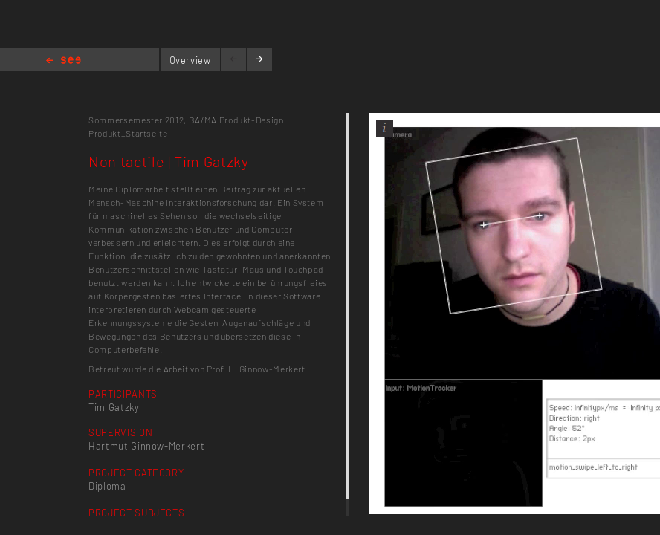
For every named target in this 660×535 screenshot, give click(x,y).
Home (63, 61)
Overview (190, 60)
